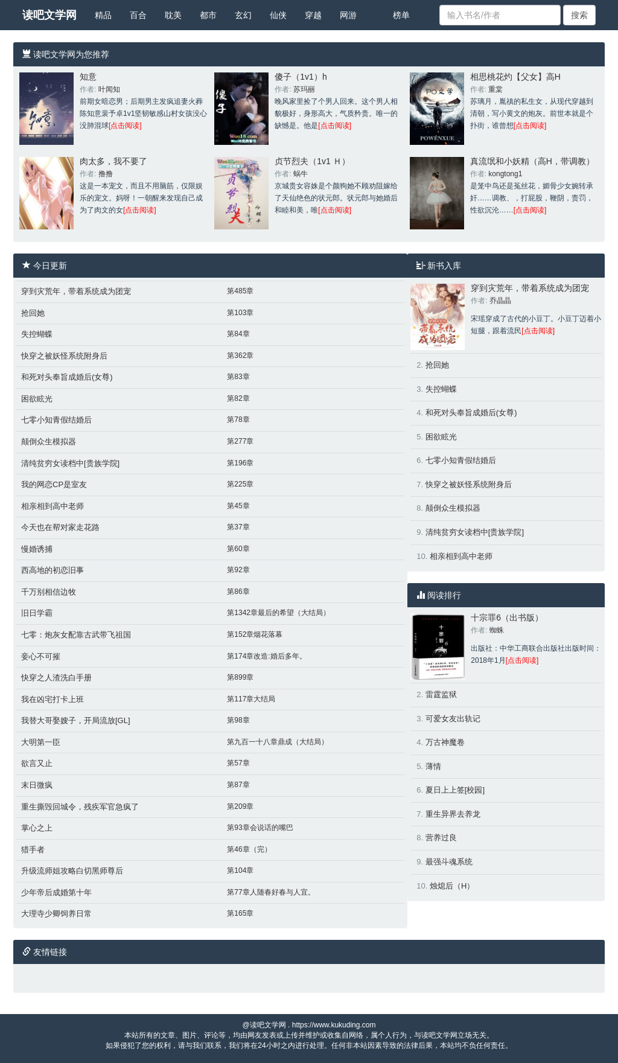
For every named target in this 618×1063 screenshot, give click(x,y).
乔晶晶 (500, 300)
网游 (348, 15)
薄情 (433, 766)
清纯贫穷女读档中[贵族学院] (70, 463)
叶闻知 (109, 89)
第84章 (238, 334)
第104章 (240, 870)
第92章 (238, 570)
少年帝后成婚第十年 (56, 892)
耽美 (173, 15)
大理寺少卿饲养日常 (56, 913)
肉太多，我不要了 (113, 161)
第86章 (238, 591)
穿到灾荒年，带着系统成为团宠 (76, 291)
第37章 (238, 527)
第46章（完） (249, 849)
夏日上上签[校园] (455, 789)
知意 (88, 76)
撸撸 (105, 174)
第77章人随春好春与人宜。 (270, 892)
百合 (138, 15)
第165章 (240, 913)
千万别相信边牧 (48, 591)
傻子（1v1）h (301, 76)
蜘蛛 (496, 630)
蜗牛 (300, 174)
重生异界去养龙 (452, 814)
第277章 (240, 441)
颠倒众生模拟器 (48, 441)
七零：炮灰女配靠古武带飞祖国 (76, 634)
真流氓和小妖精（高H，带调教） (532, 161)
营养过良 (441, 837)
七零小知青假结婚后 (56, 419)
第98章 (238, 720)
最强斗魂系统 (449, 861)
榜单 (401, 15)
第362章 (240, 355)
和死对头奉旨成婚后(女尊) (67, 376)
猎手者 (33, 849)
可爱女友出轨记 (452, 718)
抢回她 (33, 313)
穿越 (313, 15)
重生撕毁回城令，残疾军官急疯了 (80, 806)
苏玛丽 (304, 89)
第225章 (240, 484)
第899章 (240, 677)
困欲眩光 (37, 398)
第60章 (238, 548)
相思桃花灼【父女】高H (515, 76)
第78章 (238, 419)
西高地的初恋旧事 (52, 570)
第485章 (240, 291)
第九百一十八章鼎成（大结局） (277, 742)
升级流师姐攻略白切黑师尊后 (72, 870)
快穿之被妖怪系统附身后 (64, 355)
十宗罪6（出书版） (507, 617)
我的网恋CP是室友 (54, 484)
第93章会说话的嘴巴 (260, 827)
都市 (208, 15)
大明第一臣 (40, 742)
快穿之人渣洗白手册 (56, 677)
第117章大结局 (251, 699)
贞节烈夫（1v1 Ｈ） (312, 161)
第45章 (238, 506)
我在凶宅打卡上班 (52, 699)
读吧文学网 (49, 15)
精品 (103, 15)
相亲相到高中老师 (52, 506)
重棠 (495, 89)
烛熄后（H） (452, 885)
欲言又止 (37, 763)
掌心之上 (37, 827)
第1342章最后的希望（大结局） (278, 612)
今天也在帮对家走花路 (60, 527)
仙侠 (278, 15)
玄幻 (243, 15)
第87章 (238, 784)
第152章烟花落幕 (254, 634)
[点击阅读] (125, 125)
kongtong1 (505, 174)
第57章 (238, 763)
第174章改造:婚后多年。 (266, 656)
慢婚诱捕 (37, 549)
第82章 (238, 398)
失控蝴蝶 (37, 334)
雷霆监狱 (441, 694)
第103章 (240, 312)
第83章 (238, 376)
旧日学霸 (37, 613)
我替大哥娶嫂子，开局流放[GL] (75, 720)
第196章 (240, 463)
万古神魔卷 (445, 742)
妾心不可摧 (40, 656)
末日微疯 (37, 785)
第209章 (240, 806)
